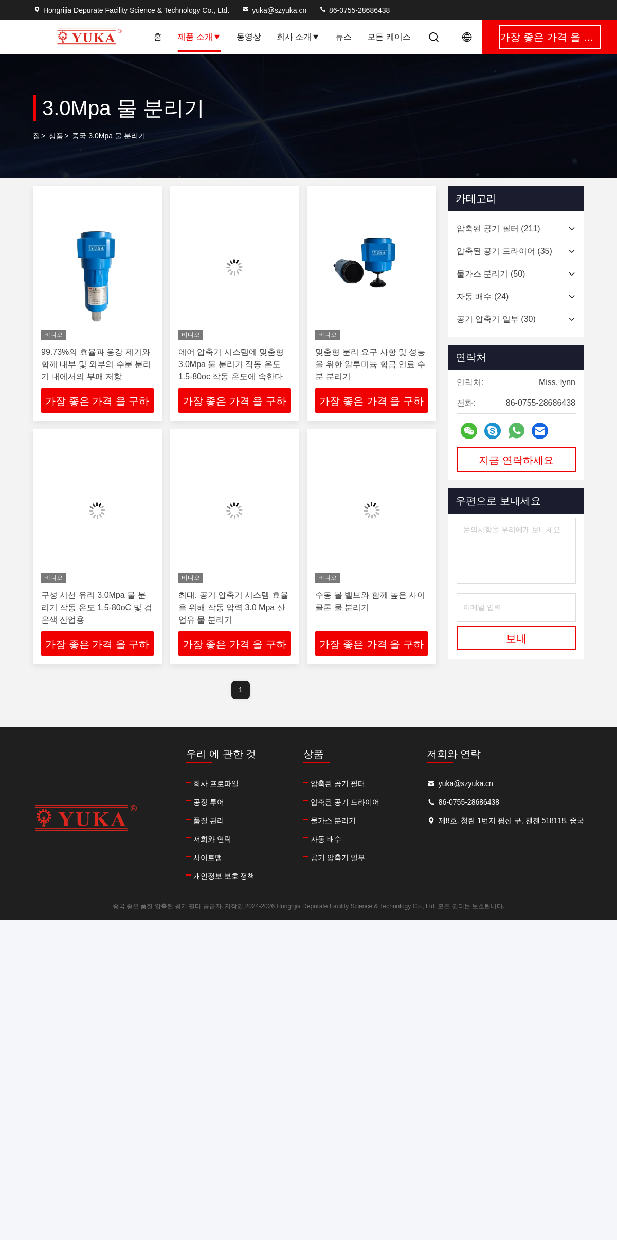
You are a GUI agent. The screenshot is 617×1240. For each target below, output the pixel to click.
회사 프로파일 (216, 783)
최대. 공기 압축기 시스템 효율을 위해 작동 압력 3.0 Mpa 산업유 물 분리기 (233, 607)
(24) (483, 296)
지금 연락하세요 (516, 460)
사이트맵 (207, 857)
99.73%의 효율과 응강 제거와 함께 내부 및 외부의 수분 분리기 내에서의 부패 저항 (96, 364)
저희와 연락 (212, 839)
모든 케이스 (388, 36)
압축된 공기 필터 (338, 783)
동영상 (249, 36)
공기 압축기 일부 (338, 857)
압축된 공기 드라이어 (345, 802)
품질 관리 (208, 820)
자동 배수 (326, 839)
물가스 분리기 (333, 820)
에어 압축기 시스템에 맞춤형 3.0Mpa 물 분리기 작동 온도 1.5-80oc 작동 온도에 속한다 (231, 364)
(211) (498, 228)
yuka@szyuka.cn (274, 10)
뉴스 (343, 36)
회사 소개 (298, 36)
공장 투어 (208, 802)
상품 (56, 136)
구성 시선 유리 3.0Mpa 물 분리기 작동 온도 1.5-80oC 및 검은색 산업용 (96, 607)
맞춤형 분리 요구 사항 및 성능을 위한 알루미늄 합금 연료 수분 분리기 (370, 364)
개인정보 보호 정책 (224, 876)
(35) (504, 251)
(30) (496, 319)
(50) (491, 273)
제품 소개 (199, 36)
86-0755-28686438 (354, 10)
